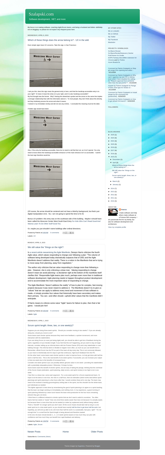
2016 (113, 153)
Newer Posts (34, 431)
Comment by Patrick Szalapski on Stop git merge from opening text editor (122, 69)
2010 (113, 201)
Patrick (124, 209)
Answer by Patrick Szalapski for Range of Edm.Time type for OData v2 (122, 86)
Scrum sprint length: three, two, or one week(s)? (50, 325)
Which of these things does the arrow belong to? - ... (123, 166)
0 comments (54, 233)
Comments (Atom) (44, 436)
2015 (113, 157)
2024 (113, 138)
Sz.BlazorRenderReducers (117, 53)
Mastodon (111, 42)
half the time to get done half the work (85, 407)
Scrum (40, 424)
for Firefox (121, 60)
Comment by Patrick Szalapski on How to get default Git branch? (122, 100)
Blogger (97, 446)
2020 (113, 144)
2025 (113, 135)
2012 (113, 195)
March (115, 181)
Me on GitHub (113, 34)
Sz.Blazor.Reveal (114, 51)
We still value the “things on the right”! (46, 247)
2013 (113, 191)
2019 (113, 147)
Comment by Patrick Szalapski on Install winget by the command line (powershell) (122, 94)
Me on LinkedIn (113, 31)
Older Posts (97, 431)
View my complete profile (117, 227)
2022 (113, 141)
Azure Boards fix (114, 62)
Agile (35, 314)
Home (66, 431)
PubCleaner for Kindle (116, 55)
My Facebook (113, 39)
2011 (113, 198)
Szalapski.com (41, 14)
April (114, 162)
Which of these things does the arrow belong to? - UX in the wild (58, 40)
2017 (113, 150)
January (116, 184)
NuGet (130, 53)
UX (34, 236)
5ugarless (81, 446)
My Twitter (111, 37)
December (116, 159)
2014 (113, 188)
